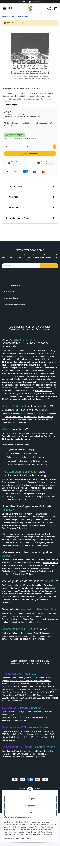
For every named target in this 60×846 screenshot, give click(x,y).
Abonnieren (49, 266)
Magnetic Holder (10, 786)
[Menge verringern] (6, 146)
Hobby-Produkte (10, 750)
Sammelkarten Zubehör (14, 365)
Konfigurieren (30, 806)
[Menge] (17, 146)
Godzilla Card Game (21, 725)
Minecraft (46, 770)
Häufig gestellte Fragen (19, 218)
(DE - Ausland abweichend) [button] (30, 138)
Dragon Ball (20, 772)
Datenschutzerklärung (47, 255)
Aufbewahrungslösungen (39, 789)
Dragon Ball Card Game (42, 722)
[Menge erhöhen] (27, 146)
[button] (4, 8)
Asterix (30, 772)
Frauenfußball (32, 767)
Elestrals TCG (14, 727)
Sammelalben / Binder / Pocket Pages (36, 786)
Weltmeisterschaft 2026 (13, 767)
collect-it (8, 573)
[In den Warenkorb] (30, 153)
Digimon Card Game (20, 722)
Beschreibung (14, 186)
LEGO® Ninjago (25, 770)
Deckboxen (7, 789)
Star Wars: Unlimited (41, 725)
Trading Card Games (11, 353)
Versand (22, 114)
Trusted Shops (30, 2)
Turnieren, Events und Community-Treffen (22, 402)
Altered (24, 727)
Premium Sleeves (38, 784)
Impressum (8, 839)
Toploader (51, 784)
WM (39, 764)
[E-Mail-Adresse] (21, 265)
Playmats (18, 789)
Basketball (31, 744)
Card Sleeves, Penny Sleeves (15, 784)
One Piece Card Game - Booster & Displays (38, 716)
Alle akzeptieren (30, 799)
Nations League (9, 770)
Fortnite (37, 770)
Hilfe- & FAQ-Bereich (15, 585)
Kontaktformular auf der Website (18, 583)
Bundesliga (7, 764)
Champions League (23, 764)
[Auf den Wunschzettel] (54, 146)
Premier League (47, 767)
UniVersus (7, 725)
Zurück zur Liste (8, 17)
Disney (11, 772)
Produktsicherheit (16, 207)
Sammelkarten (47, 350)
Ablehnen (30, 813)
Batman (38, 772)
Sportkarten (7, 744)
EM (34, 764)
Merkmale (12, 197)
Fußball (21, 744)
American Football (45, 744)
